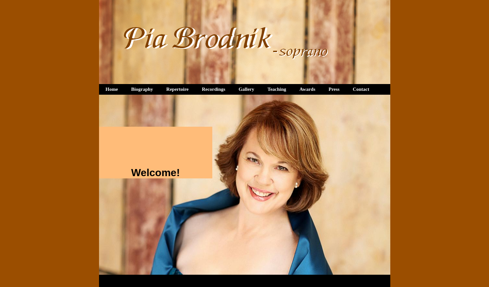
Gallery (246, 89)
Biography (142, 89)
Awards (307, 89)
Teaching (277, 89)
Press (333, 89)
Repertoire (177, 89)
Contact (361, 89)
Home (112, 89)
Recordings (214, 89)
